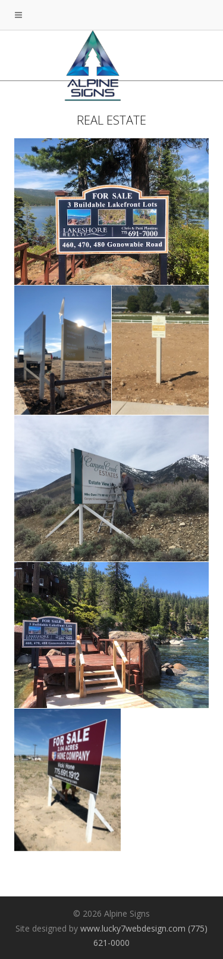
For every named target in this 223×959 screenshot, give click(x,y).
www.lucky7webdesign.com (133, 928)
